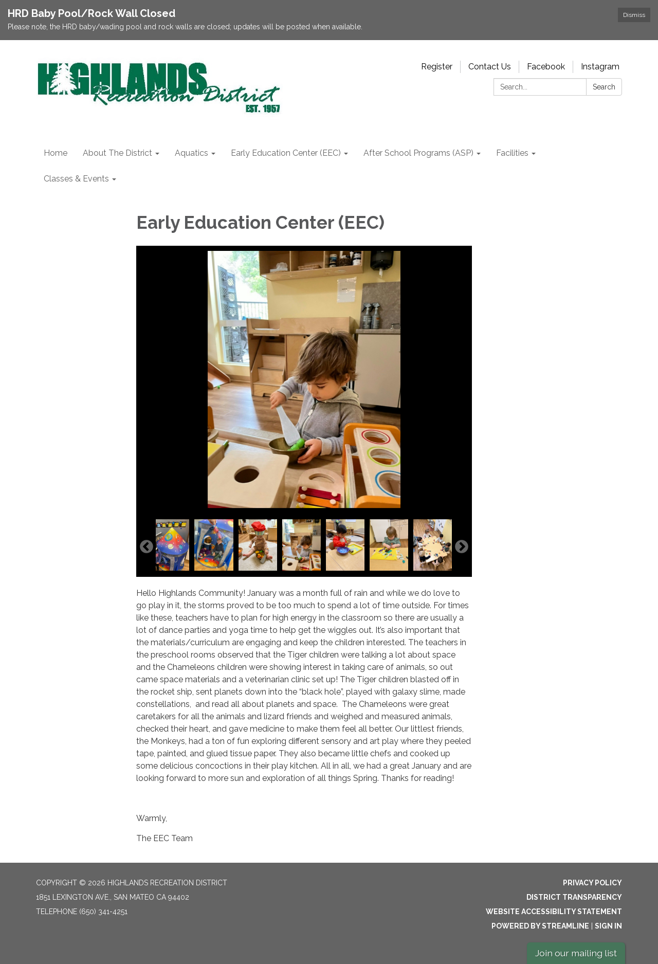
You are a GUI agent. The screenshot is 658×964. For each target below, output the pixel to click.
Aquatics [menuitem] (191, 153)
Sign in (608, 926)
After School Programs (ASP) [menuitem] (418, 153)
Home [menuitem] (55, 153)
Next (461, 547)
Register (436, 66)
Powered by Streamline (540, 926)
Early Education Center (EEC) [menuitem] (286, 153)
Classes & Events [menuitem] (76, 179)
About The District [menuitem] (117, 153)
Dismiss (634, 15)
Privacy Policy (592, 883)
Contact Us (489, 66)
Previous (146, 547)
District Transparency (574, 897)
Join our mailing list (576, 953)
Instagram (600, 66)
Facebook (546, 66)
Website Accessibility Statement (554, 911)
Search (604, 87)
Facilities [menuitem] (512, 153)
